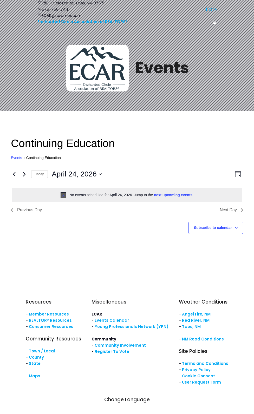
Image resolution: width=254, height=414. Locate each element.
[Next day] (24, 174)
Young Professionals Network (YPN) (131, 326)
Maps (34, 376)
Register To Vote (112, 351)
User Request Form (201, 382)
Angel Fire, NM (196, 314)
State (35, 363)
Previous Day (26, 210)
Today (39, 174)
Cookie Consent (198, 376)
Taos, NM (191, 326)
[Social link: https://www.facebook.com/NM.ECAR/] (206, 9)
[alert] (127, 195)
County (36, 357)
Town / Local (42, 351)
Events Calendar (112, 320)
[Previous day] (14, 174)
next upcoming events (173, 195)
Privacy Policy (196, 369)
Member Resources (49, 314)
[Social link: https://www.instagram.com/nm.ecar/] (215, 9)
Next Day (231, 210)
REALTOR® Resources (50, 320)
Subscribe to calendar (213, 228)
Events (16, 158)
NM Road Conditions (203, 339)
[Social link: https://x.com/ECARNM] (211, 9)
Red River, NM (196, 320)
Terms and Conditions (205, 363)
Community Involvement (120, 345)
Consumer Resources (51, 326)
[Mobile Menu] (215, 22)
